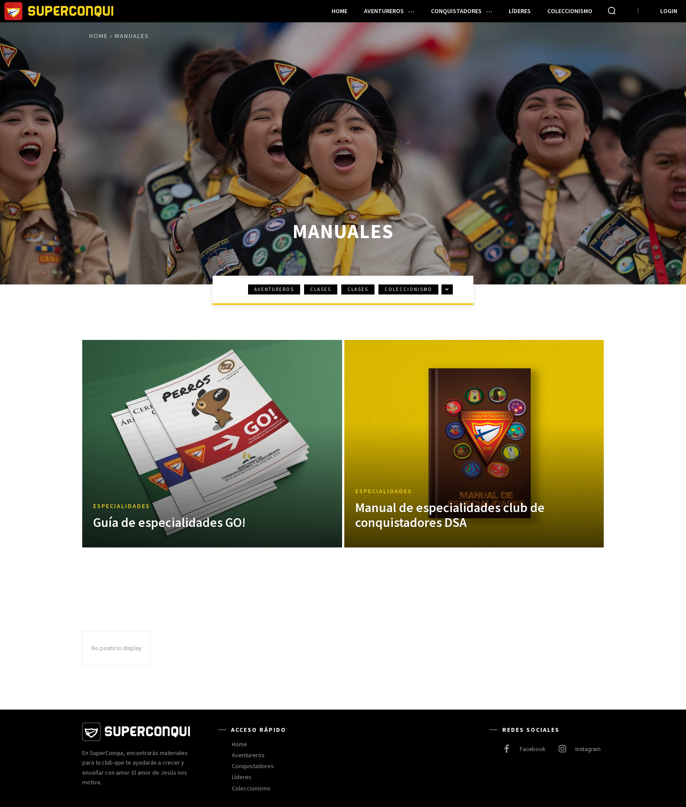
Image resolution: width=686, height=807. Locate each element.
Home (98, 36)
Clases (320, 289)
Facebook (533, 749)
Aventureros (274, 289)
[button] (611, 10)
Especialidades (121, 506)
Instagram (588, 749)
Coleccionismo (408, 289)
